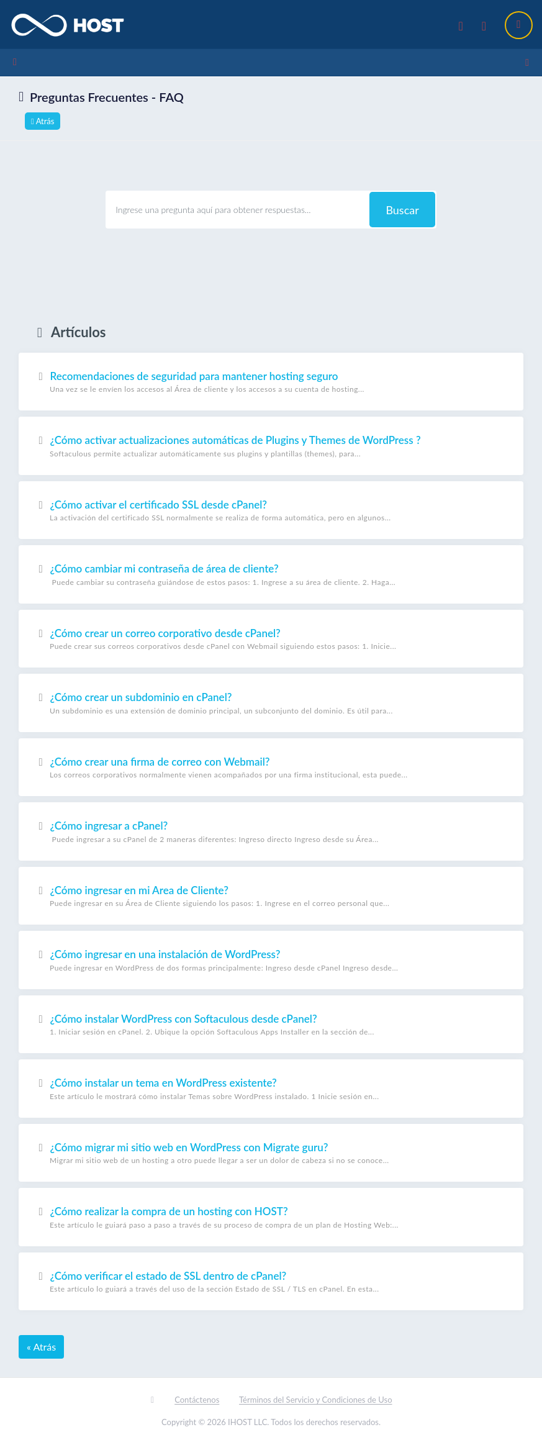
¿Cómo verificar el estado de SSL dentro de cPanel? (271, 1281)
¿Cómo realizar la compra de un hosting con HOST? (271, 1217)
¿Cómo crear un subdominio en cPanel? (271, 703)
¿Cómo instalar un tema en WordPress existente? (271, 1088)
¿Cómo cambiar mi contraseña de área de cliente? (271, 574)
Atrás (42, 120)
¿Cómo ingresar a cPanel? (271, 831)
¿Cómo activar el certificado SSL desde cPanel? (271, 510)
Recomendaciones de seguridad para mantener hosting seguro (271, 381)
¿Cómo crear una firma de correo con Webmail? (271, 767)
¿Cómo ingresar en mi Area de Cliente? (271, 895)
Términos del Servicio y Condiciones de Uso (315, 1399)
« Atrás (41, 1346)
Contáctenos (196, 1399)
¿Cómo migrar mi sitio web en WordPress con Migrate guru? (271, 1152)
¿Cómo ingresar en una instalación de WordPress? (271, 960)
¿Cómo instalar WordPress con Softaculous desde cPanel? (271, 1024)
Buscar (402, 208)
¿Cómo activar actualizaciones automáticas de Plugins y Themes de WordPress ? (271, 446)
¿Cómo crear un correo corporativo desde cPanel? (271, 638)
